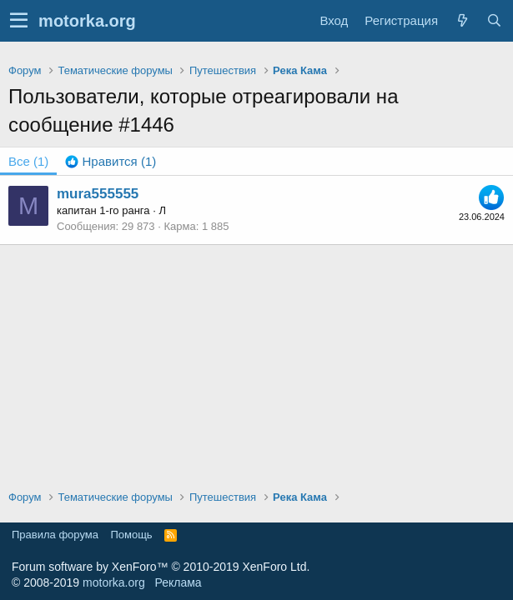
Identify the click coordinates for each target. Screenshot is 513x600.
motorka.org (114, 582)
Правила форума (55, 534)
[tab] (110, 161)
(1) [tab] (28, 161)
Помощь (131, 534)
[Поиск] (494, 20)
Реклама (177, 582)
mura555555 (97, 194)
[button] (18, 21)
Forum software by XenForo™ (160, 566)
